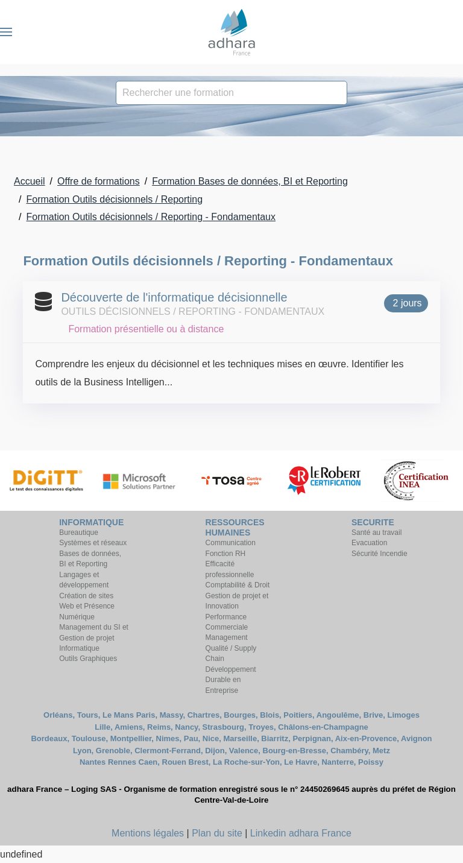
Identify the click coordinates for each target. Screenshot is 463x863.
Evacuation (369, 543)
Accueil (29, 181)
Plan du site (217, 833)
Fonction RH (226, 553)
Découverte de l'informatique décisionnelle (174, 297)
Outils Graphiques (88, 658)
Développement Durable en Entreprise (231, 680)
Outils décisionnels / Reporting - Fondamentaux (192, 311)
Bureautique (78, 532)
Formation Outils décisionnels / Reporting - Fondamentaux (151, 217)
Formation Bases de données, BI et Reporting (250, 181)
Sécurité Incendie (379, 553)
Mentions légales (148, 833)
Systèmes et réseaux (93, 543)
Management (227, 637)
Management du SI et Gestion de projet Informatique (93, 638)
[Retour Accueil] (231, 32)
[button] (6, 32)
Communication (231, 543)
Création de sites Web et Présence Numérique (87, 606)
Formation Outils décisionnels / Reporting (114, 199)
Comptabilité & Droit (238, 585)
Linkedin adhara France (300, 833)
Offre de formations (98, 181)
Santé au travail (376, 532)
